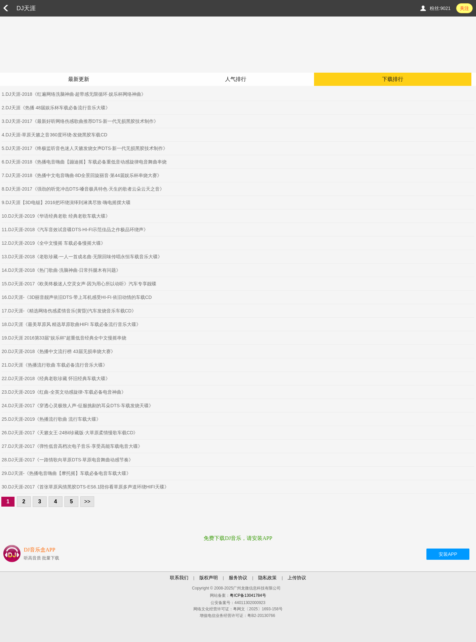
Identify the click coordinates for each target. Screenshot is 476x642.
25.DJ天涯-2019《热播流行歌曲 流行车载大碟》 (51, 419)
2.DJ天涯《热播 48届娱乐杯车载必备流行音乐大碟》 (56, 107)
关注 (464, 8)
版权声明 (208, 577)
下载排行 (392, 79)
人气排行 (235, 79)
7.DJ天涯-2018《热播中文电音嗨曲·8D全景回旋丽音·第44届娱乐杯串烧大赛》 (82, 175)
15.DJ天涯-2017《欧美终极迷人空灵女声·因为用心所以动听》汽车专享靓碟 (79, 283)
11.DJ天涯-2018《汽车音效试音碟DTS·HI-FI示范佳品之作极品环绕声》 (75, 229)
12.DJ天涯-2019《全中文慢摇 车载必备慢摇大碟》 (53, 243)
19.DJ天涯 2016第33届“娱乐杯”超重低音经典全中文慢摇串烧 (64, 337)
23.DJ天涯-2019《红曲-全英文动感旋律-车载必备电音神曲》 (64, 392)
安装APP (448, 554)
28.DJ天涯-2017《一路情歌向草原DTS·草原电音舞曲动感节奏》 (67, 459)
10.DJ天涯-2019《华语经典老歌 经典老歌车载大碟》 (56, 216)
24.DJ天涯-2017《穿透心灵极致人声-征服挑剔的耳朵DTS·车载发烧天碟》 (77, 405)
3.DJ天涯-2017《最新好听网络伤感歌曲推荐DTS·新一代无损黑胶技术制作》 (80, 121)
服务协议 (238, 577)
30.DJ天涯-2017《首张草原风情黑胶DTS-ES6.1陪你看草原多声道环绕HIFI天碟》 (85, 486)
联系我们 (179, 577)
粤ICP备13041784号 (248, 595)
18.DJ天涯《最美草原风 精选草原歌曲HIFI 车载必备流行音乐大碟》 (71, 324)
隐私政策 (267, 577)
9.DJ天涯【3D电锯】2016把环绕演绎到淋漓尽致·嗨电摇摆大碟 (66, 202)
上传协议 (297, 577)
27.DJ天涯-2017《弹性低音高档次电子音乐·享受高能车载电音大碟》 (72, 446)
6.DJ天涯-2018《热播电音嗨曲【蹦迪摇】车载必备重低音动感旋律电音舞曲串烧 (84, 161)
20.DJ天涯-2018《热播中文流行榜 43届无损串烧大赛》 (58, 351)
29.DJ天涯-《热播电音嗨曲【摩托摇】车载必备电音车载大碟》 (66, 473)
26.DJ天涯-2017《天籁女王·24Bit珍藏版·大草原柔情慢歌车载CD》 (70, 432)
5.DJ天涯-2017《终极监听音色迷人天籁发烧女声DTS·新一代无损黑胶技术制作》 (85, 148)
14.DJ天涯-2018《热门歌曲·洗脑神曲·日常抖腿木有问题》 (61, 270)
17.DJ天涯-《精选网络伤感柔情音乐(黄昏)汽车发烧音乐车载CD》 (69, 310)
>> (87, 501)
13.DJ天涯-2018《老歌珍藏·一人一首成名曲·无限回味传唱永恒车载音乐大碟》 (82, 256)
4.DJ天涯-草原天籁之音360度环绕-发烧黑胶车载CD (54, 134)
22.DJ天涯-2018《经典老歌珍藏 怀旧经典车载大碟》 (56, 378)
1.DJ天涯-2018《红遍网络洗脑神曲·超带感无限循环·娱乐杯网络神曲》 (74, 94)
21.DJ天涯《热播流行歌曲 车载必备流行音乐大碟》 (54, 365)
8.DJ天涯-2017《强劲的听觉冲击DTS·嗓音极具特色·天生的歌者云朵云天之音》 (83, 189)
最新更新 (78, 79)
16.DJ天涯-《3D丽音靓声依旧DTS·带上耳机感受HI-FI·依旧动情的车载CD (77, 297)
